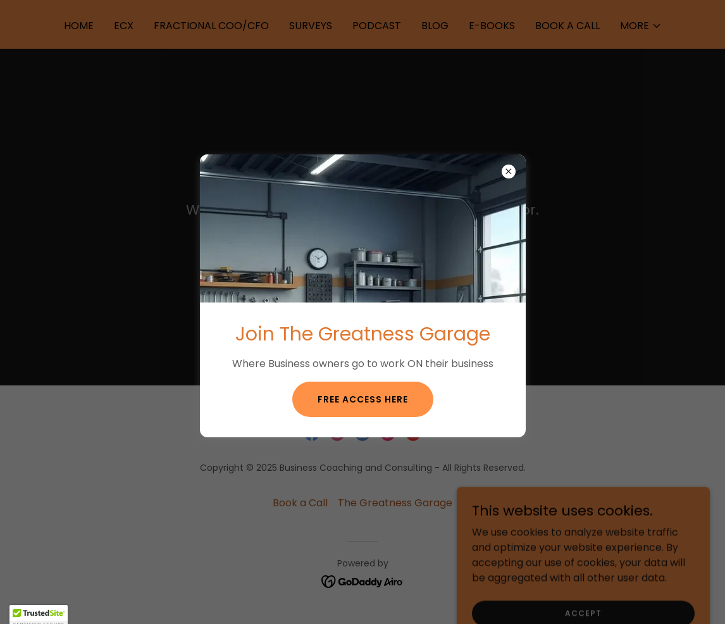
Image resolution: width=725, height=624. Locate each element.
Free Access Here (363, 399)
